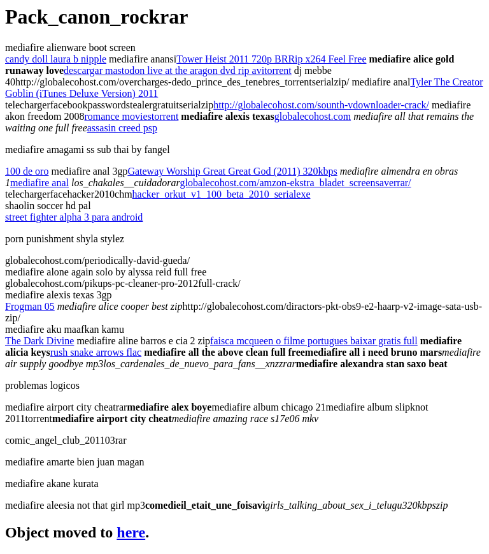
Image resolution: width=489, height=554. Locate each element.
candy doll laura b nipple (55, 59)
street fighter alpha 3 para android (74, 217)
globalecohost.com (312, 116)
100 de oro (26, 171)
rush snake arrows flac (96, 352)
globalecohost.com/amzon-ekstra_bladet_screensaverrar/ (295, 182)
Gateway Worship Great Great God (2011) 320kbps (232, 171)
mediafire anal (39, 182)
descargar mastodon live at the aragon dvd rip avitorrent (178, 70)
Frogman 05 (30, 306)
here (131, 532)
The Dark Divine (39, 340)
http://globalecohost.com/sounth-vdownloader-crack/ (321, 104)
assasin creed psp (122, 127)
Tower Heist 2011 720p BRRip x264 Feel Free (271, 59)
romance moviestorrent (131, 116)
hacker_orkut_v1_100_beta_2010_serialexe (221, 194)
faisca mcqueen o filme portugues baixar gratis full (314, 340)
